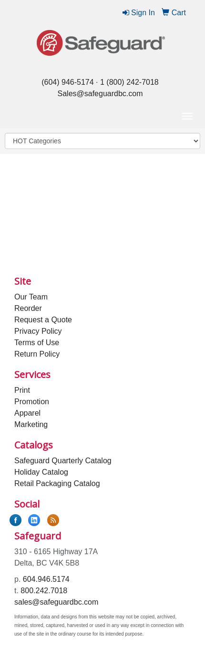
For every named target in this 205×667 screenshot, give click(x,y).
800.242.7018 (43, 591)
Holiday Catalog (41, 472)
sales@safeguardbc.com (56, 602)
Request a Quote (43, 320)
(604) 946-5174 (67, 82)
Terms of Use (36, 342)
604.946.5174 (46, 579)
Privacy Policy (38, 331)
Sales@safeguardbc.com (100, 94)
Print (22, 390)
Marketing (31, 424)
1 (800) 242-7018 (129, 82)
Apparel (27, 413)
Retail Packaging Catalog (57, 483)
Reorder (28, 308)
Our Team (31, 297)
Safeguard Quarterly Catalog (63, 461)
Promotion (31, 402)
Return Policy (37, 354)
